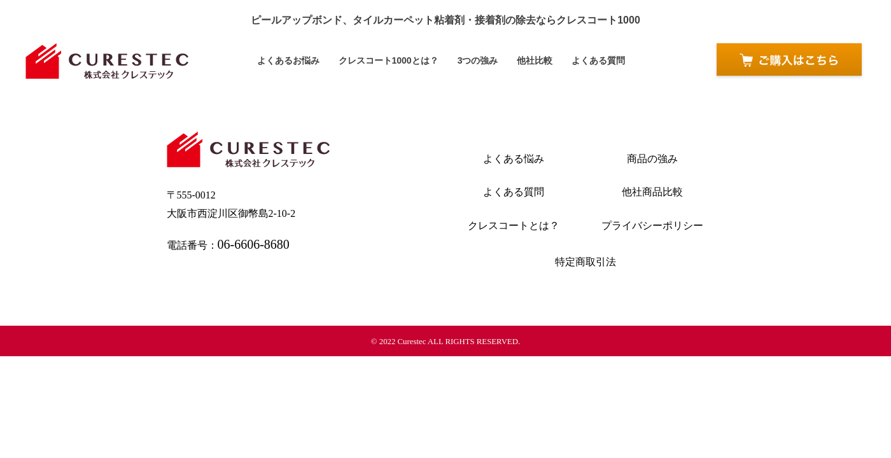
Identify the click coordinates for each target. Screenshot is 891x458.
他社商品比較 (652, 191)
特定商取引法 (585, 261)
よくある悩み (513, 158)
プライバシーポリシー (652, 225)
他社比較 (530, 61)
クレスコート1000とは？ (390, 61)
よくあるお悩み (296, 61)
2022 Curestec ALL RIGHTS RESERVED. (449, 341)
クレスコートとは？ (513, 225)
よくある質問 (590, 61)
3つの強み (475, 61)
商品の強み (652, 158)
